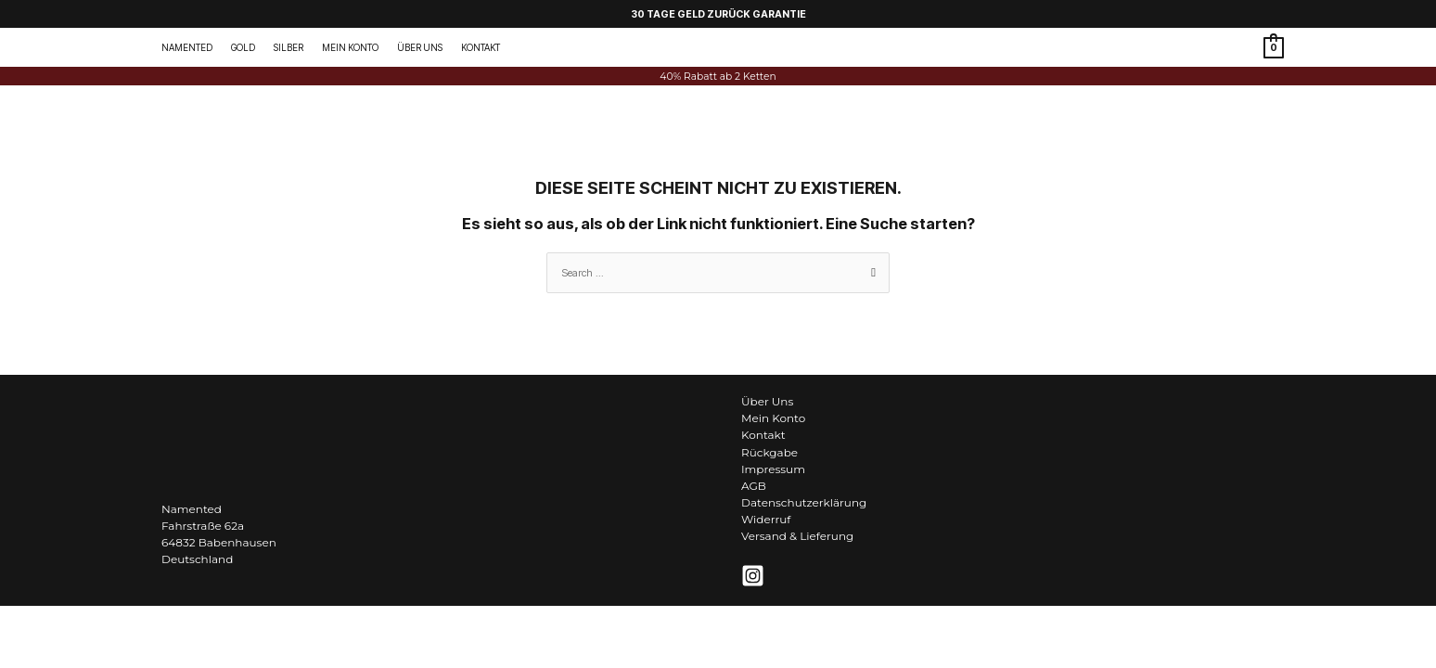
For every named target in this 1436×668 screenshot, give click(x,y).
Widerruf (765, 519)
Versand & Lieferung (797, 536)
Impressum (773, 469)
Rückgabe (769, 452)
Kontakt (763, 435)
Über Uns (767, 401)
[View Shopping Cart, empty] (1273, 47)
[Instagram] (752, 575)
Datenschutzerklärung (803, 502)
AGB (753, 486)
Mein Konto (773, 418)
